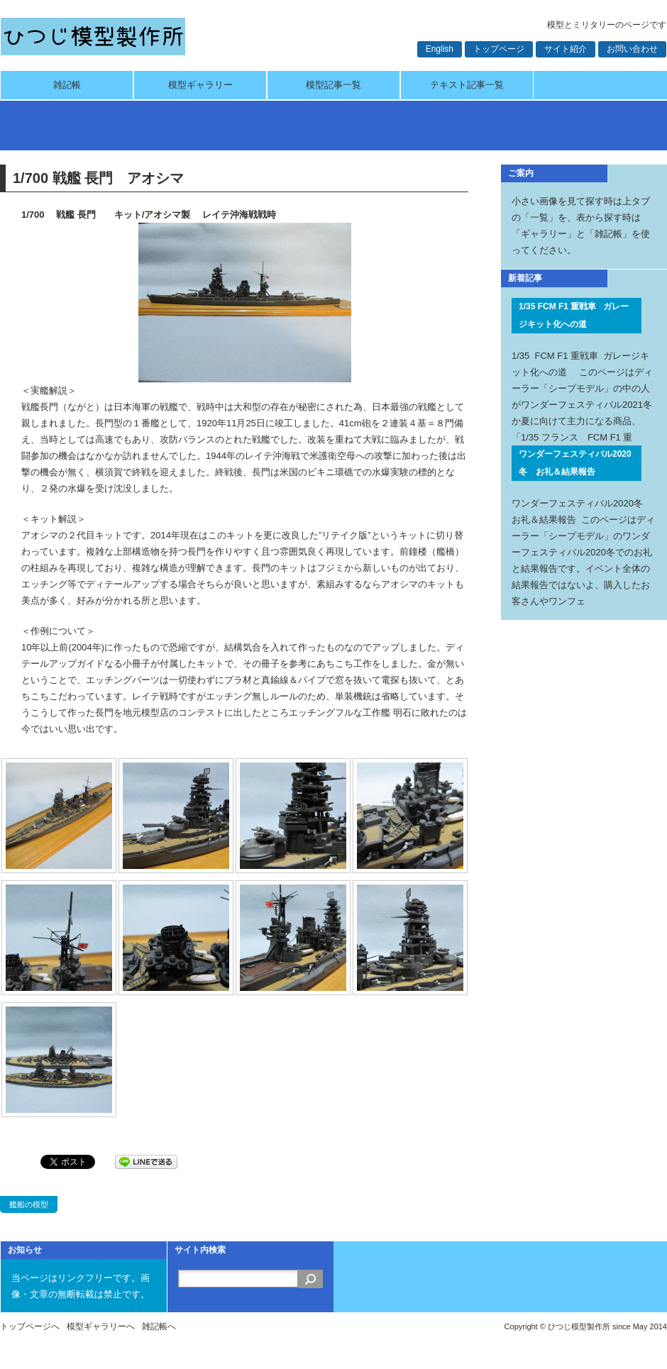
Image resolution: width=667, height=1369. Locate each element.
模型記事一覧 (333, 84)
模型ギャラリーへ (101, 1326)
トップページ (498, 49)
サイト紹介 (565, 49)
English (439, 49)
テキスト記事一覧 (467, 84)
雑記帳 (67, 84)
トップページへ (30, 1326)
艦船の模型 (28, 1204)
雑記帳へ (159, 1326)
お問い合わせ (632, 49)
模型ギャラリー (200, 84)
